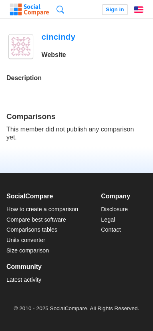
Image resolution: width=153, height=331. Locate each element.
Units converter (25, 240)
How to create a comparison (42, 209)
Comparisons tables (31, 229)
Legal (108, 219)
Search (60, 9)
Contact (111, 229)
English (138, 9)
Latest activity (23, 280)
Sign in (115, 9)
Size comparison (27, 250)
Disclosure (114, 209)
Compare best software (36, 219)
